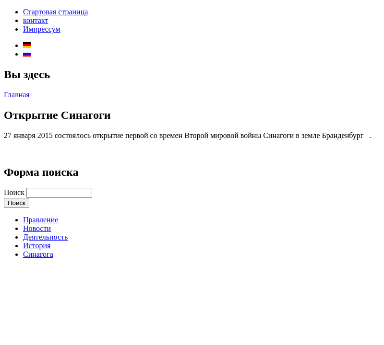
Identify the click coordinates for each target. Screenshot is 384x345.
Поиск (15, 192)
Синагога (38, 254)
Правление (40, 220)
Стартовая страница (55, 12)
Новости (37, 228)
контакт (35, 20)
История (36, 246)
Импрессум (41, 29)
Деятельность (45, 237)
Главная (17, 95)
